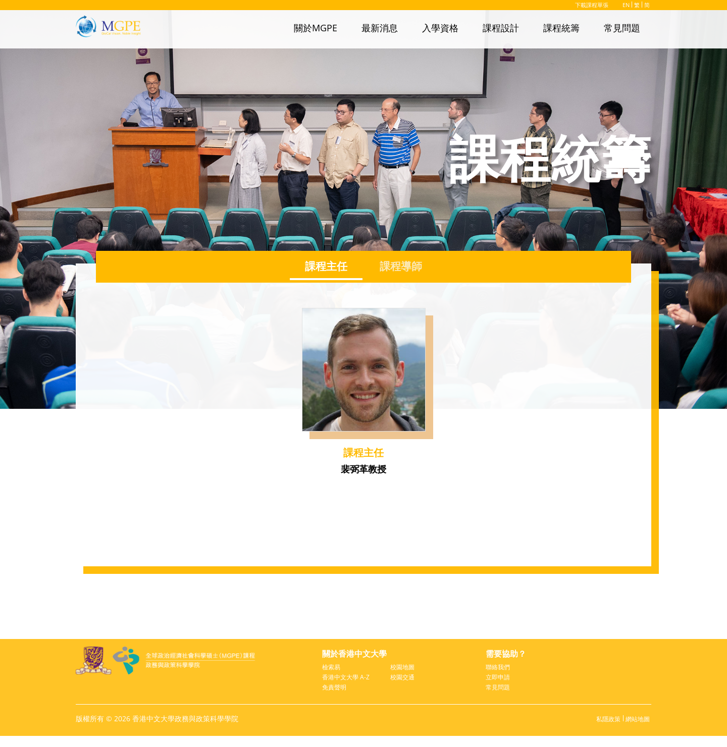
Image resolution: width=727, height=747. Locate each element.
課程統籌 (561, 28)
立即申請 (500, 679)
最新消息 (379, 28)
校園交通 (404, 679)
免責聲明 (336, 699)
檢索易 (332, 668)
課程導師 (404, 266)
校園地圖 (404, 668)
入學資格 (440, 28)
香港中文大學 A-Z (348, 683)
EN (624, 5)
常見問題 (622, 28)
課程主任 (323, 266)
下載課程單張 (584, 5)
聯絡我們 (500, 668)
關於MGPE (315, 28)
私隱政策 (602, 730)
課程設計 (501, 28)
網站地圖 (635, 730)
